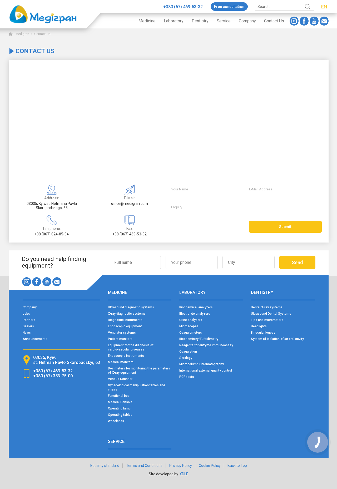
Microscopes (189, 326)
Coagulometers (190, 332)
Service (224, 20)
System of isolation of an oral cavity (277, 339)
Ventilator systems (122, 332)
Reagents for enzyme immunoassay (206, 345)
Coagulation (188, 351)
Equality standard (104, 465)
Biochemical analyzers (196, 307)
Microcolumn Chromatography (201, 364)
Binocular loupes (263, 332)
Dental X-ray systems (267, 307)
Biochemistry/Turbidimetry (198, 339)
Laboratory (174, 20)
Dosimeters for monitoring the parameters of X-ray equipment (139, 370)
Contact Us (274, 20)
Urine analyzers (190, 320)
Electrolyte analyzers (194, 313)
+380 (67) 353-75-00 (53, 375)
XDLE (184, 474)
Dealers (28, 326)
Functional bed (119, 396)
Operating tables (120, 415)
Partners (29, 320)
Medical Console (120, 402)
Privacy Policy (180, 465)
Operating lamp (119, 408)
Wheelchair (116, 421)
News (27, 332)
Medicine (147, 20)
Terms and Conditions (144, 465)
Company (247, 20)
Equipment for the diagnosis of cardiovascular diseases (130, 347)
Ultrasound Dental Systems (271, 313)
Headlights (259, 326)
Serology (185, 358)
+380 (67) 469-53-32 (183, 6)
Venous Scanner (120, 379)
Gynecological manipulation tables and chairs (136, 387)
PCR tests (186, 377)
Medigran (22, 34)
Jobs (26, 313)
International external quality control (205, 370)
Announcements (35, 339)
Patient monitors (120, 339)
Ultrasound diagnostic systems (131, 307)
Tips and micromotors (267, 320)
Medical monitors (120, 362)
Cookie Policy (210, 465)
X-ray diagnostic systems (127, 313)
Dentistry (200, 20)
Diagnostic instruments (125, 320)
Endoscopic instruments (126, 356)
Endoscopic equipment (125, 326)
